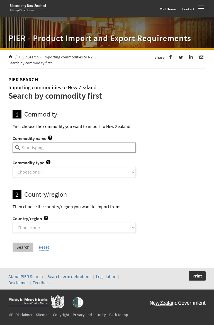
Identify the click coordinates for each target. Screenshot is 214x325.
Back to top (118, 314)
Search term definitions (69, 276)
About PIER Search (25, 276)
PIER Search (29, 57)
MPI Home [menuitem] (168, 9)
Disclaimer (18, 282)
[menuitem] (10, 57)
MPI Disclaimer (20, 314)
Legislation (106, 276)
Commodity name (32, 138)
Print (197, 276)
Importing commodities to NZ (68, 57)
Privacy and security (89, 314)
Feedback (42, 282)
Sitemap (43, 314)
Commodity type (31, 162)
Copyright (61, 314)
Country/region (30, 218)
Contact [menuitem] (188, 9)
